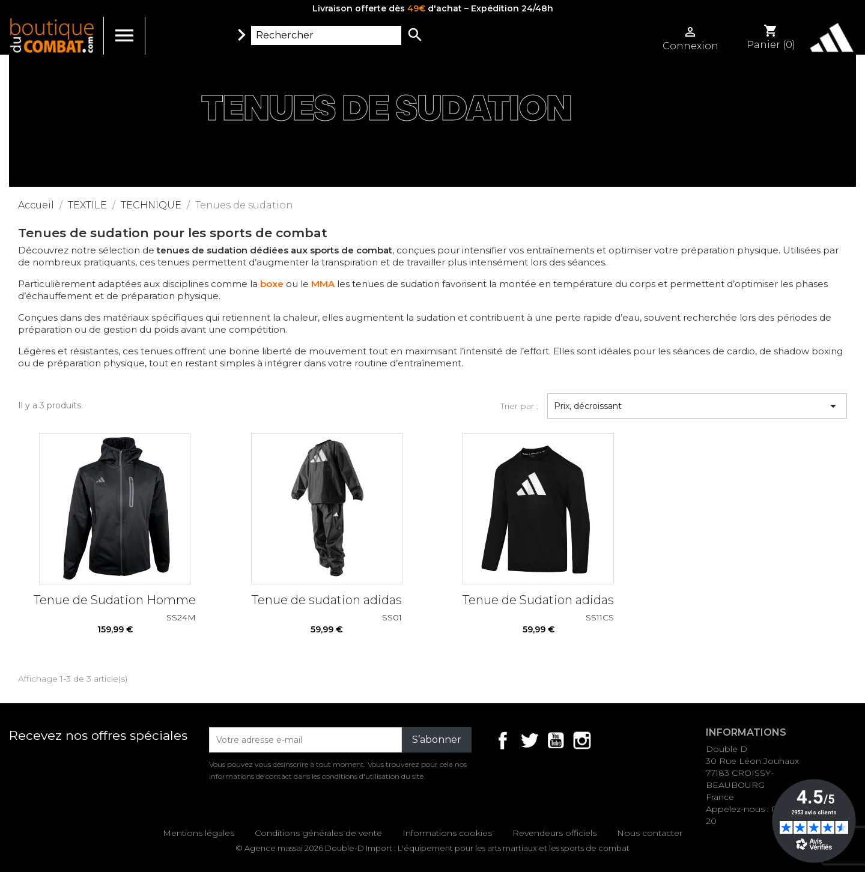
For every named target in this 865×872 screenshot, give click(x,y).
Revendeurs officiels (554, 833)
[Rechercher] (326, 35)
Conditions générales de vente (318, 833)
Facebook (503, 740)
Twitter (529, 740)
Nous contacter (649, 833)
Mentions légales (198, 833)
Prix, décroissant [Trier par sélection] (697, 406)
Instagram (582, 740)
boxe (272, 283)
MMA (323, 283)
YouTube (556, 740)
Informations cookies (447, 833)
